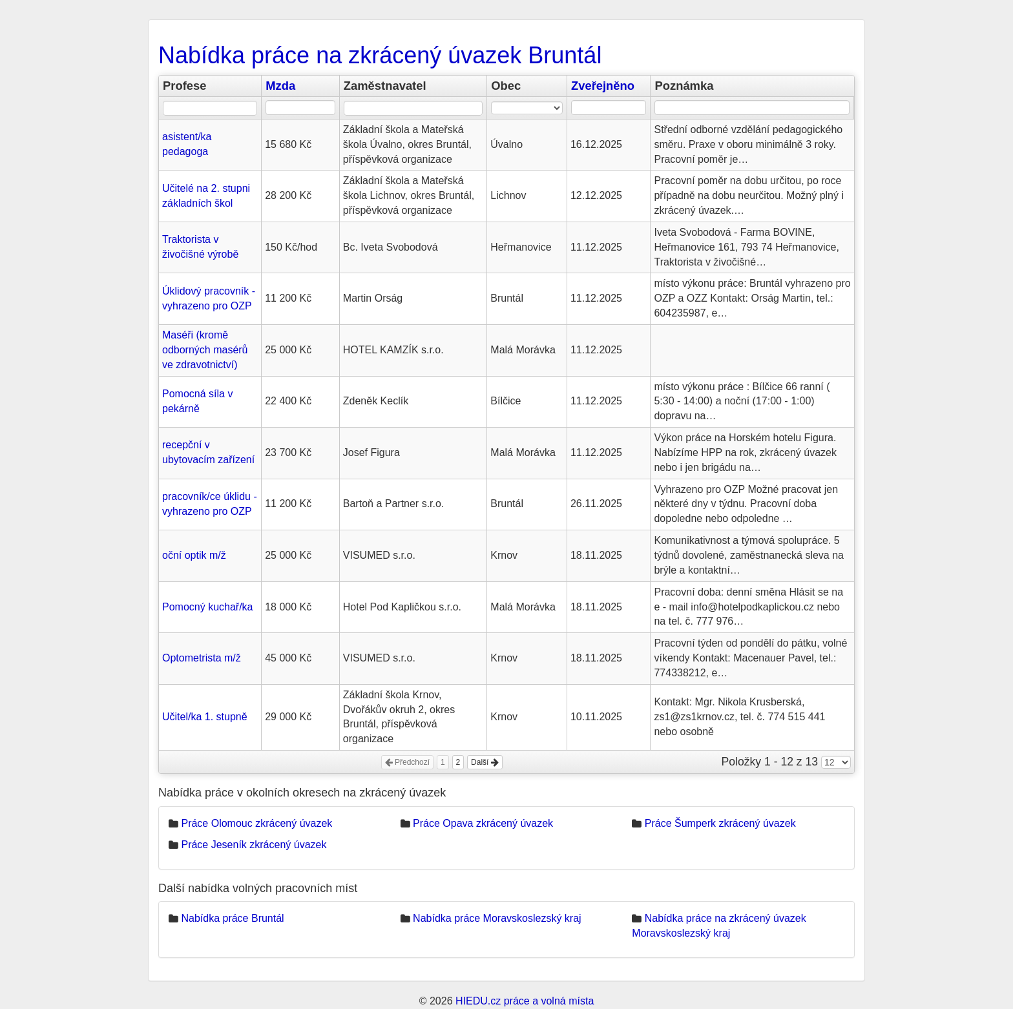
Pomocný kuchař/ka (207, 606)
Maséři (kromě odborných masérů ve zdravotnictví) (205, 349)
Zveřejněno (602, 85)
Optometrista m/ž (201, 657)
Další (485, 762)
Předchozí (407, 762)
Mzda (280, 85)
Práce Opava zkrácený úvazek (483, 823)
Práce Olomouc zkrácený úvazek (256, 823)
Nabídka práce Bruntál (232, 918)
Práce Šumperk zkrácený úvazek (720, 823)
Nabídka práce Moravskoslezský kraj (497, 918)
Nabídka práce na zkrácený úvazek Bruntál (379, 55)
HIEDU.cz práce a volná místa (524, 1000)
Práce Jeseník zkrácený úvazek (253, 844)
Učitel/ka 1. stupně (204, 716)
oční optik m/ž (194, 555)
